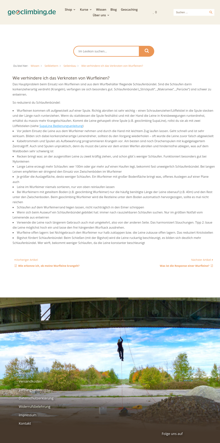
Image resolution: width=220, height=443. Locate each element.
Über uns (99, 15)
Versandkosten (30, 381)
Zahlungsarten (30, 389)
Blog (113, 10)
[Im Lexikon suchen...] (106, 51)
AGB (22, 373)
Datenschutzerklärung (36, 398)
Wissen (101, 10)
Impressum (28, 415)
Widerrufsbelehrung (34, 406)
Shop (68, 10)
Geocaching (129, 10)
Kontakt (25, 423)
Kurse (84, 10)
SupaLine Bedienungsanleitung (60, 126)
